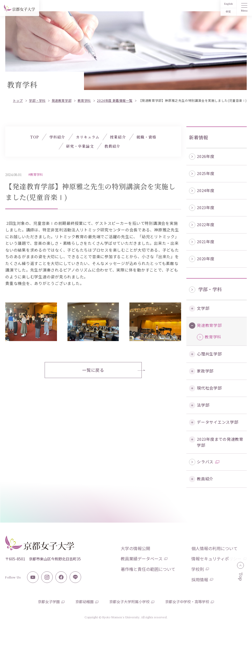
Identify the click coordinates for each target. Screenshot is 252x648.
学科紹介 (57, 137)
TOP (34, 137)
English (228, 4)
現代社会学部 (209, 388)
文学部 (203, 308)
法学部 (203, 405)
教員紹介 (205, 478)
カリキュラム (88, 137)
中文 (228, 11)
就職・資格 (146, 137)
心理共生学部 (209, 354)
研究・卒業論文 (80, 146)
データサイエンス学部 (217, 422)
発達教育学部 (209, 325)
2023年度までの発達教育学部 (220, 442)
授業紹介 (118, 137)
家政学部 (205, 371)
